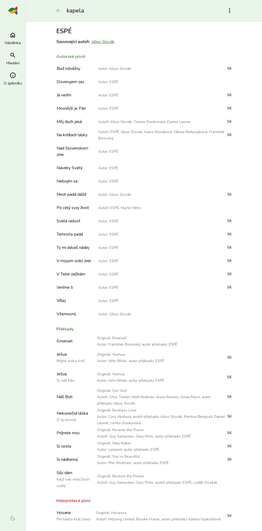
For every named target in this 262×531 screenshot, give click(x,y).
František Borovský (124, 344)
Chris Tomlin (119, 397)
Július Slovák (103, 42)
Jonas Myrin (190, 397)
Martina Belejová (198, 416)
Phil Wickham (119, 462)
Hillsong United (121, 519)
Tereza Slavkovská (149, 121)
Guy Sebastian (121, 436)
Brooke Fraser (148, 519)
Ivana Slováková (158, 131)
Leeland (115, 449)
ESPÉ (113, 81)
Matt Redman (143, 397)
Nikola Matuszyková (190, 131)
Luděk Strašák (205, 482)
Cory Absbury (119, 416)
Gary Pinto (144, 436)
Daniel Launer (179, 121)
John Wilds (117, 360)
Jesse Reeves (167, 397)
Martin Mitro (131, 207)
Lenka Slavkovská (126, 423)
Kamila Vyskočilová (204, 519)
